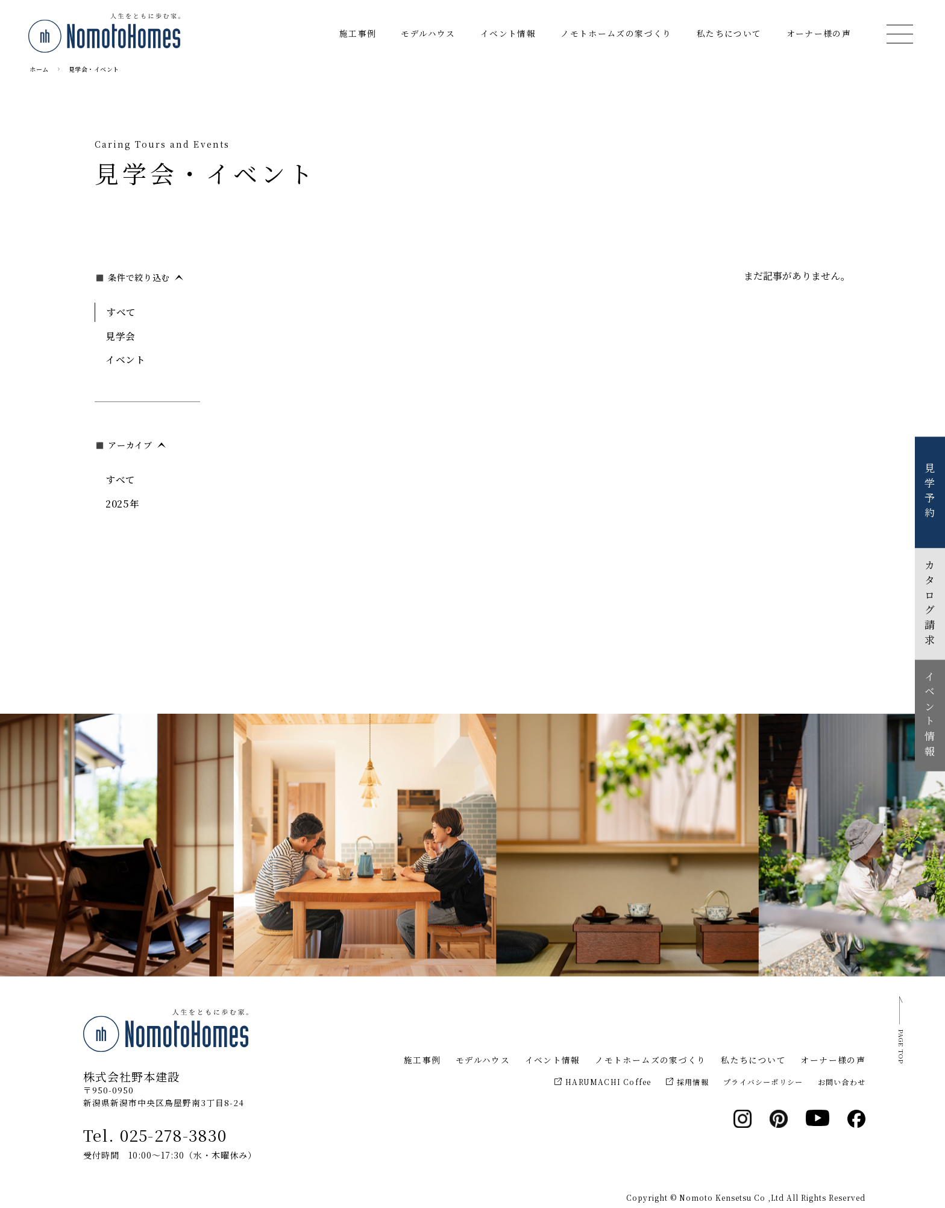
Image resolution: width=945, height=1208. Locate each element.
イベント (125, 359)
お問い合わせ (841, 1082)
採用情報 (687, 1082)
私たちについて (729, 33)
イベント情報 (508, 33)
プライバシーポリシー (763, 1082)
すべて (121, 311)
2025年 (122, 503)
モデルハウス (428, 33)
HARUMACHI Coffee (602, 1082)
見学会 (120, 335)
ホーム (39, 69)
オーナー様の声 (819, 33)
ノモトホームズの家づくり (615, 33)
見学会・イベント (94, 69)
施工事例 (358, 33)
